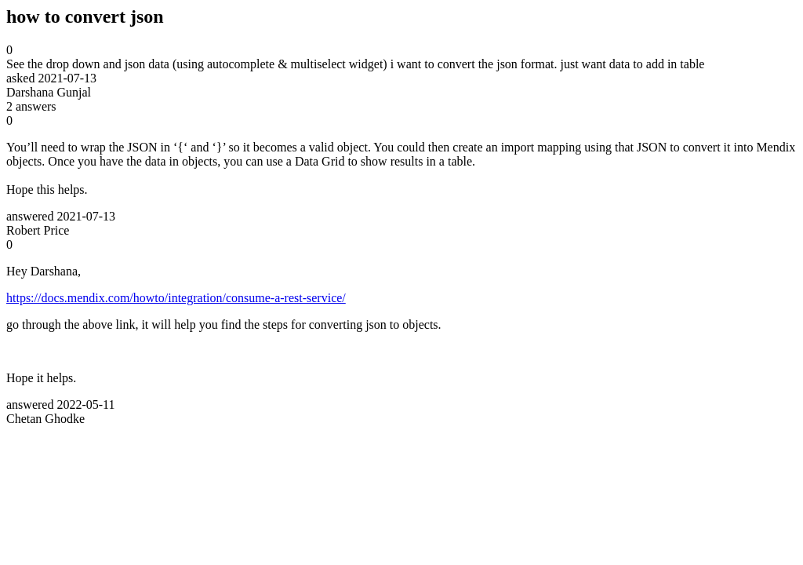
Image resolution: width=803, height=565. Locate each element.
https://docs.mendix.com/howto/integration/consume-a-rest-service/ (176, 297)
